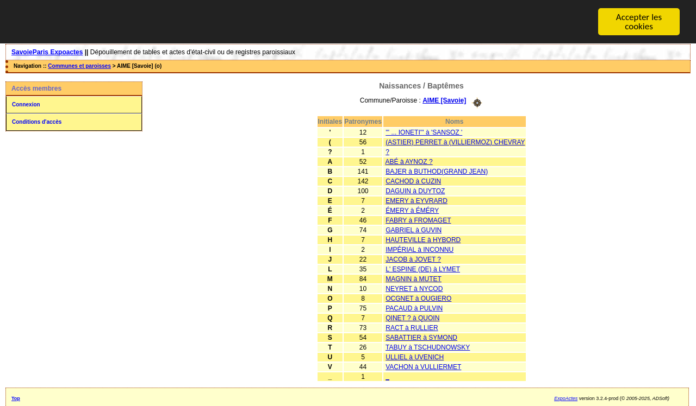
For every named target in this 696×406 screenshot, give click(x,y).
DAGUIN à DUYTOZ (415, 190)
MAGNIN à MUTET (414, 278)
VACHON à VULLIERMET (423, 366)
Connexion (26, 104)
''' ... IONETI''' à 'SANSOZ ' (424, 132)
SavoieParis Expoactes (47, 52)
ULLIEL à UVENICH (415, 356)
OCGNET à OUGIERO (418, 298)
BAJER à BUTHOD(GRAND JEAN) (437, 171)
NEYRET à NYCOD (414, 288)
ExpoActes (565, 398)
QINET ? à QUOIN (412, 317)
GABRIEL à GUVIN (414, 229)
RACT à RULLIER (412, 327)
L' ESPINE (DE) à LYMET (423, 268)
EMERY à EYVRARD (417, 200)
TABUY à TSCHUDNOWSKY (428, 347)
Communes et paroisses (79, 66)
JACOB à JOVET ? (413, 259)
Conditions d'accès (36, 122)
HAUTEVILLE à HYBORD (423, 239)
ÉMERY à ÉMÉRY (412, 210)
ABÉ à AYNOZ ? (409, 161)
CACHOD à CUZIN (413, 181)
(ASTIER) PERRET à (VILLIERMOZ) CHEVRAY (455, 141)
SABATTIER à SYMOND (421, 337)
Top (15, 398)
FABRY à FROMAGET (418, 220)
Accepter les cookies (639, 21)
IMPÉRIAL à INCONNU (419, 249)
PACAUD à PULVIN (414, 308)
